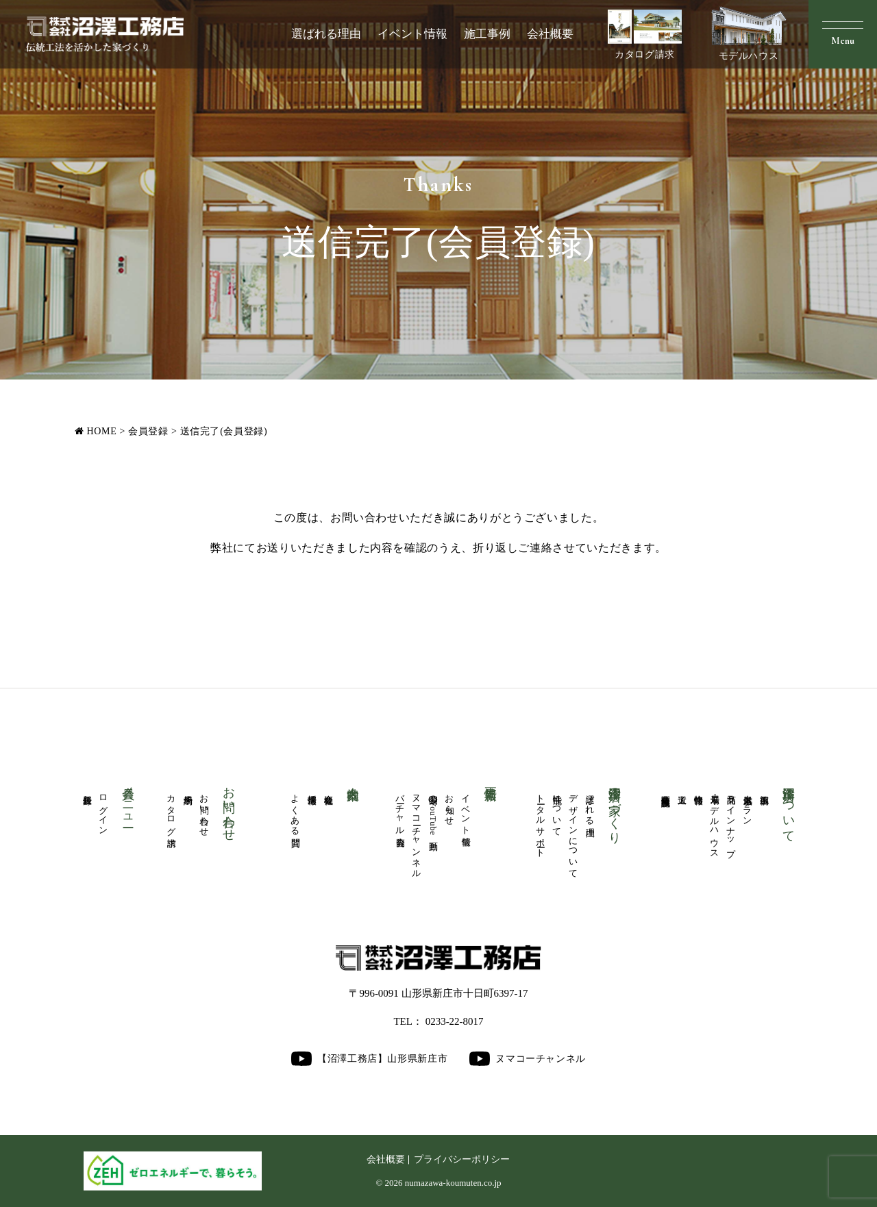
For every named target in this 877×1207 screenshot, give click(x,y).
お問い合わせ (204, 810)
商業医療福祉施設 (665, 790)
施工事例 (487, 33)
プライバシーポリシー (462, 1159)
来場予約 (188, 789)
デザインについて (573, 831)
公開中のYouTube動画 (433, 812)
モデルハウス (749, 33)
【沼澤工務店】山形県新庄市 (369, 1059)
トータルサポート (540, 821)
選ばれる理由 (326, 33)
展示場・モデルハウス (714, 821)
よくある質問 (295, 810)
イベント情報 (412, 33)
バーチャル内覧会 (400, 810)
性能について (557, 810)
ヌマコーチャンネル (416, 831)
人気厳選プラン (747, 804)
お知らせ (449, 804)
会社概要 (550, 33)
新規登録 (87, 789)
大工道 (682, 789)
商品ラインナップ (731, 820)
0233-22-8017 (454, 1021)
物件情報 (698, 789)
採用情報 (312, 789)
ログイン (103, 810)
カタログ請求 (645, 35)
